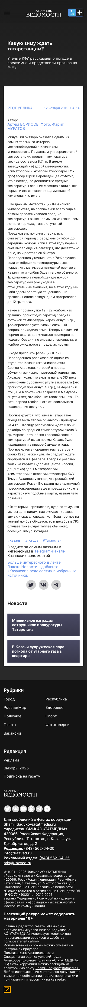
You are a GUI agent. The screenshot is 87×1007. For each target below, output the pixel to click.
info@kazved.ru (18, 853)
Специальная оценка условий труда (32, 956)
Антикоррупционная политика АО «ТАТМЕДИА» (41, 960)
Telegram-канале (49, 551)
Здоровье (54, 707)
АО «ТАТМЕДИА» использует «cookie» (34, 933)
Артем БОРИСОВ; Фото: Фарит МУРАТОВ (35, 126)
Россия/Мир (15, 707)
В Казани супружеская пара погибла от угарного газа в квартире (38, 651)
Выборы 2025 (16, 768)
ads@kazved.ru (17, 862)
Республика (20, 108)
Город (9, 699)
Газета (10, 724)
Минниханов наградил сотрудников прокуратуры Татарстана (37, 624)
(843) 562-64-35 (54, 858)
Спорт (51, 716)
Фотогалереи (57, 724)
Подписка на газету (22, 776)
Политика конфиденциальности (29, 953)
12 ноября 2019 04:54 (62, 108)
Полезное (12, 716)
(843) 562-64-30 (39, 848)
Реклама (11, 760)
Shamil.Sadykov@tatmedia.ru (30, 824)
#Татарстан (52, 540)
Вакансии (12, 733)
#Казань (14, 540)
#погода (32, 540)
